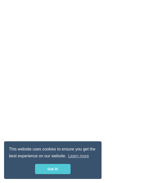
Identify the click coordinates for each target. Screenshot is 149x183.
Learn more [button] (78, 156)
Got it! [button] (52, 169)
